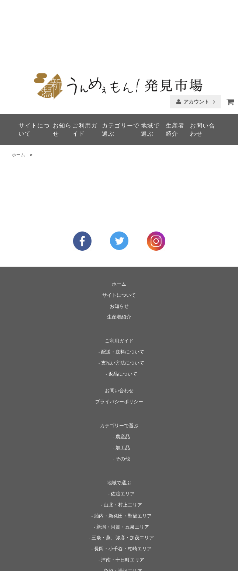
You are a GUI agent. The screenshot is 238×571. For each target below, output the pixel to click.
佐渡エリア (123, 436)
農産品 (122, 379)
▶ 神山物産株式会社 (210, 559)
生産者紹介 (175, 72)
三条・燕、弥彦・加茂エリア (123, 480)
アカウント (196, 45)
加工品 (122, 390)
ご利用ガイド (84, 72)
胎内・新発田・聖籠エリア (123, 458)
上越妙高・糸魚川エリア (122, 525)
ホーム (18, 97)
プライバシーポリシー (119, 344)
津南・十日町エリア (122, 502)
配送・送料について (122, 294)
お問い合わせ (202, 72)
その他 (122, 401)
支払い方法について (122, 306)
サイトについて (34, 72)
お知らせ (62, 72)
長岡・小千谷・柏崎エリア (123, 491)
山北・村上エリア (123, 447)
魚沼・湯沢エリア (123, 513)
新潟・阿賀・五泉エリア (122, 469)
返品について (122, 317)
